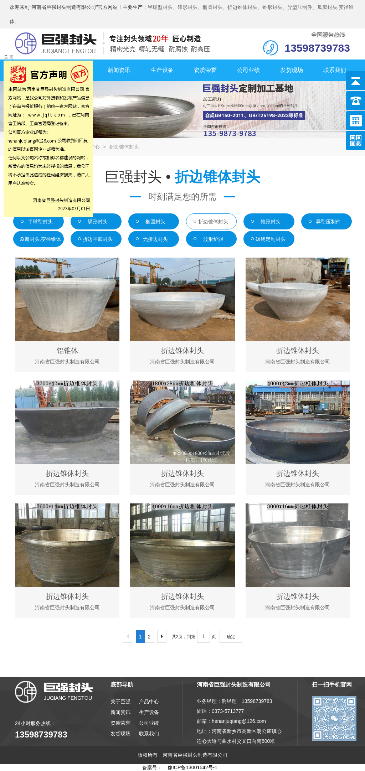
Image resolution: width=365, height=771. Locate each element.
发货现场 (291, 70)
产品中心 (149, 701)
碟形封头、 (190, 7)
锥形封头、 (274, 7)
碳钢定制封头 (271, 239)
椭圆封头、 (214, 7)
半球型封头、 (163, 7)
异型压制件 (328, 221)
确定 (231, 636)
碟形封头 (98, 221)
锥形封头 (271, 221)
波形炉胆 (213, 239)
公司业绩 (248, 70)
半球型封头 (40, 221)
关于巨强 (120, 701)
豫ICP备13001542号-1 (192, 767)
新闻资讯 (119, 70)
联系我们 (334, 70)
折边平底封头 (98, 239)
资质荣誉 (205, 70)
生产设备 (162, 70)
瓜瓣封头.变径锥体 (40, 239)
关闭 (9, 57)
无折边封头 (155, 239)
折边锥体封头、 (244, 7)
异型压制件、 (302, 7)
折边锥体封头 (124, 147)
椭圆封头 (155, 221)
